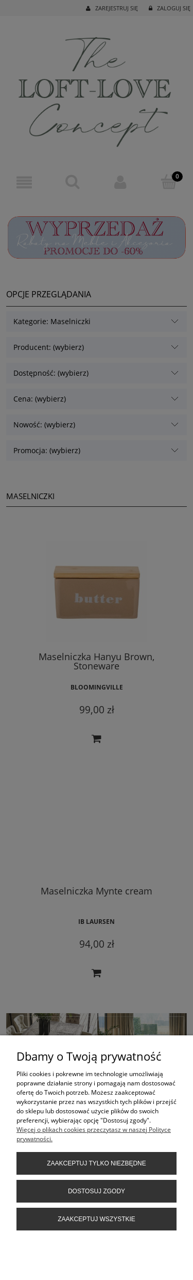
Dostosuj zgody (96, 1191)
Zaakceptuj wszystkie (96, 1219)
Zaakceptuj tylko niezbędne (96, 1163)
